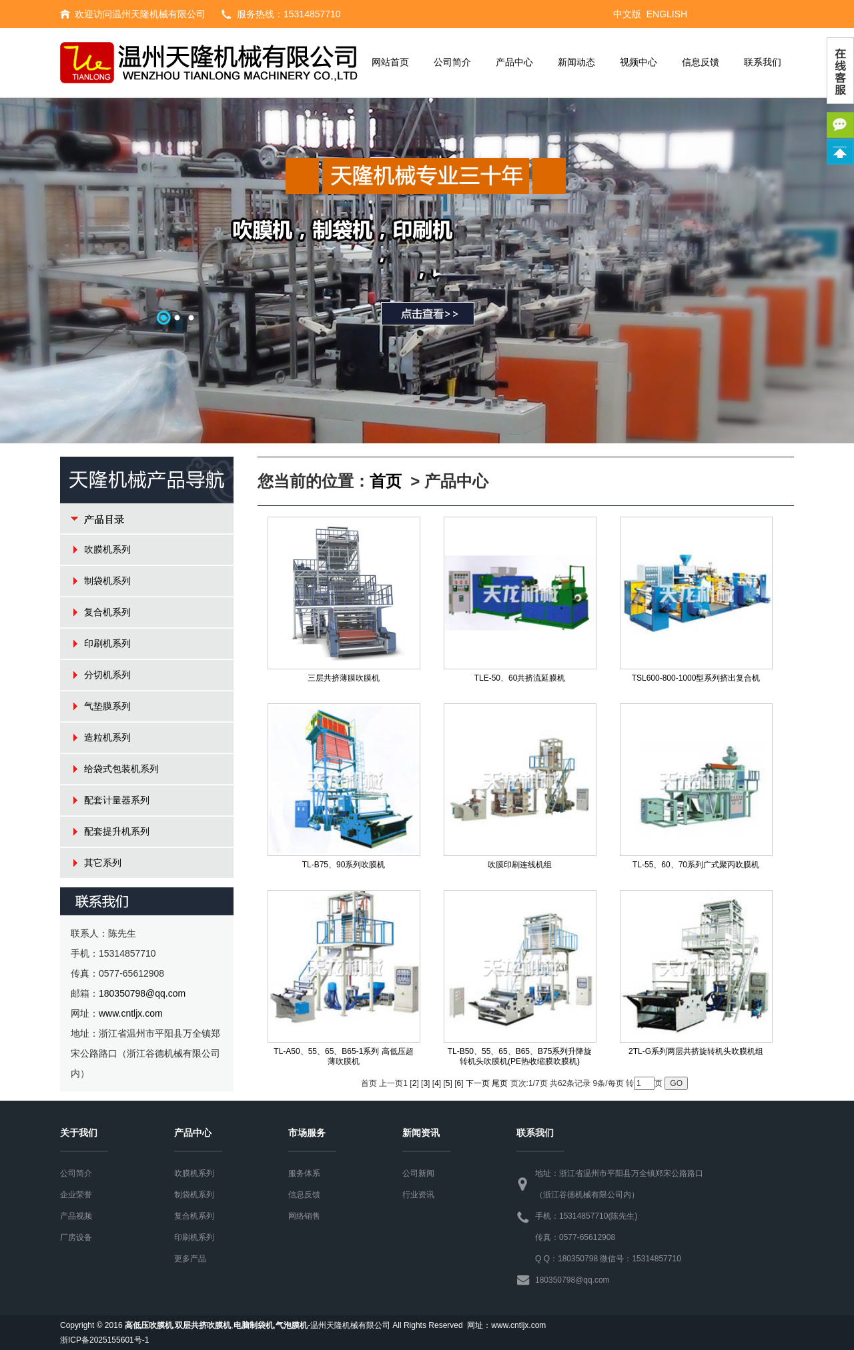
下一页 (478, 1083)
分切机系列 (107, 674)
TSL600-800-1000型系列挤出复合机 (696, 678)
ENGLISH (667, 14)
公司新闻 (418, 1173)
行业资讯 (418, 1194)
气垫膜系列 (107, 706)
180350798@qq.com (142, 993)
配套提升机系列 (116, 831)
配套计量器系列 (116, 800)
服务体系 (304, 1173)
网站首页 (390, 62)
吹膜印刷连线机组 (520, 864)
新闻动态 (576, 62)
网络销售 (304, 1216)
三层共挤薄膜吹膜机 (344, 678)
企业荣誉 (76, 1194)
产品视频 (76, 1216)
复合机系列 (107, 612)
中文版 (627, 14)
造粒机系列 (107, 737)
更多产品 (190, 1258)
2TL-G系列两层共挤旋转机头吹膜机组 (695, 1051)
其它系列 (102, 862)
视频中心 (638, 62)
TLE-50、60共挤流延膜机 (520, 678)
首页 (386, 481)
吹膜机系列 (107, 549)
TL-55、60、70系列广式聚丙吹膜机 (695, 864)
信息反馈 (700, 62)
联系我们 (762, 62)
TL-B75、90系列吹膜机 (344, 864)
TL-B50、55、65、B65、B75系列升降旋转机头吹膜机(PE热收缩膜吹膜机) (520, 1056)
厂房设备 (76, 1237)
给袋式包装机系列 (121, 768)
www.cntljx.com (131, 1013)
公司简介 (452, 62)
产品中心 (514, 62)
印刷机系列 (107, 643)
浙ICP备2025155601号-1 (104, 1340)
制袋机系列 (107, 580)
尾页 (500, 1083)
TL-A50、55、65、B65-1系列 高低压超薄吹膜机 (343, 1056)
